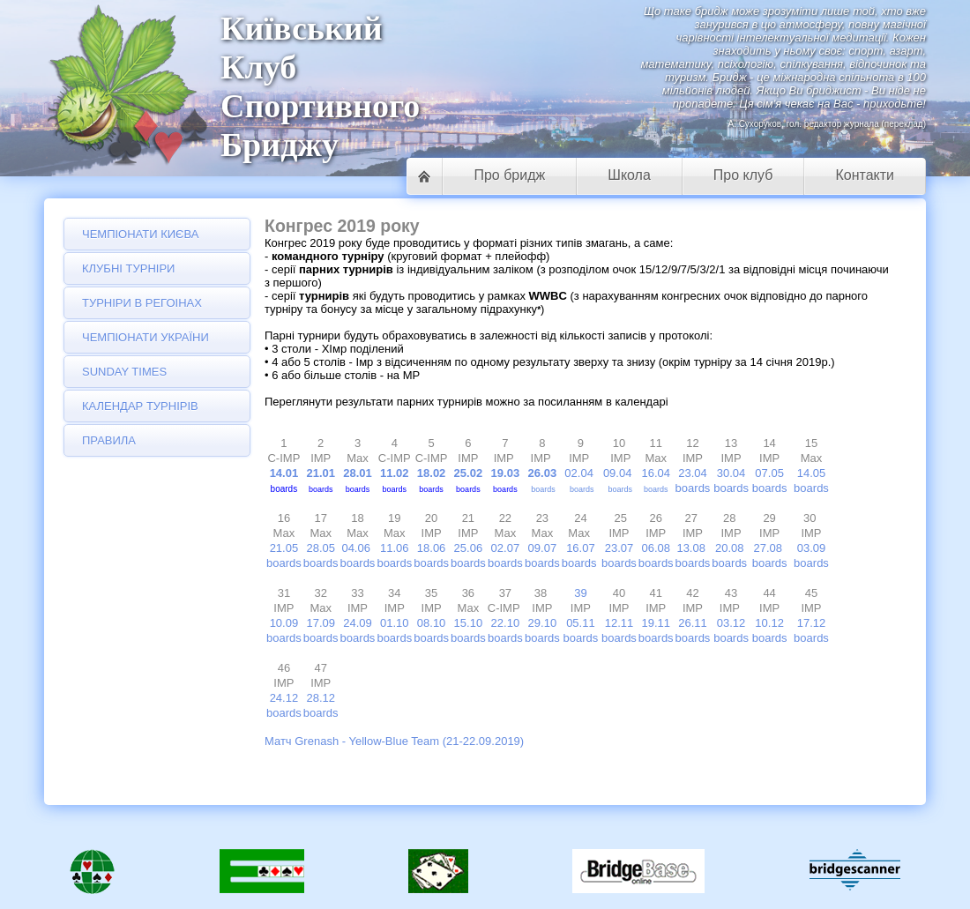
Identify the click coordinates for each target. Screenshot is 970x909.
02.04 (578, 473)
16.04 (655, 473)
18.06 (431, 548)
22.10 (505, 623)
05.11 (580, 623)
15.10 (468, 623)
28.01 (357, 473)
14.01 (284, 473)
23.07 (619, 548)
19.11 (655, 623)
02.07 (505, 548)
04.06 (355, 548)
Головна (424, 176)
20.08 (729, 548)
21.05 (284, 548)
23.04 (692, 473)
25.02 (470, 473)
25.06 (468, 548)
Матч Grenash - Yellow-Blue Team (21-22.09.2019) (394, 741)
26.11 (692, 623)
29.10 (542, 623)
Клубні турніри (128, 268)
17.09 (320, 623)
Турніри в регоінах (142, 302)
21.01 (320, 473)
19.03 (507, 473)
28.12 (320, 697)
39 (580, 593)
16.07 (580, 548)
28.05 (320, 548)
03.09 (811, 548)
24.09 (357, 623)
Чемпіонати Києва (140, 234)
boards (543, 489)
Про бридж (509, 175)
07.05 (769, 473)
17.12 (811, 623)
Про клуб (743, 175)
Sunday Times (124, 371)
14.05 (811, 473)
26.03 (542, 473)
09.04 (617, 473)
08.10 (431, 623)
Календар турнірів (140, 406)
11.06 (394, 548)
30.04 (731, 473)
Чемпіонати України (145, 337)
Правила (109, 440)
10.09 (284, 623)
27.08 (770, 548)
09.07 (542, 548)
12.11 (619, 623)
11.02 (394, 473)
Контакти (864, 175)
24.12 (284, 697)
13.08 (692, 548)
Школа (629, 175)
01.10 (394, 623)
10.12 (769, 623)
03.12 (731, 623)
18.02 (431, 473)
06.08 (655, 548)
